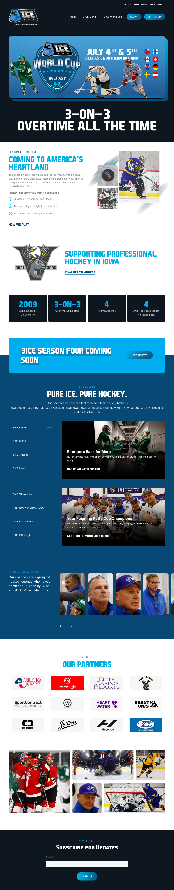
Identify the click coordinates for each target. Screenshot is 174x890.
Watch (134, 16)
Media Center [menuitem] (156, 4)
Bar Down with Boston (83, 469)
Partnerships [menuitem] (140, 4)
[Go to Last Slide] (62, 626)
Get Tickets (155, 16)
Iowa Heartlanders (80, 272)
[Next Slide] (70, 626)
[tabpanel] (113, 450)
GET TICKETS (139, 355)
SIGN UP (87, 876)
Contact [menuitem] (127, 4)
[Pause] (11, 38)
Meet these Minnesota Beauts (89, 536)
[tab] (81, 89)
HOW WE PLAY (19, 224)
